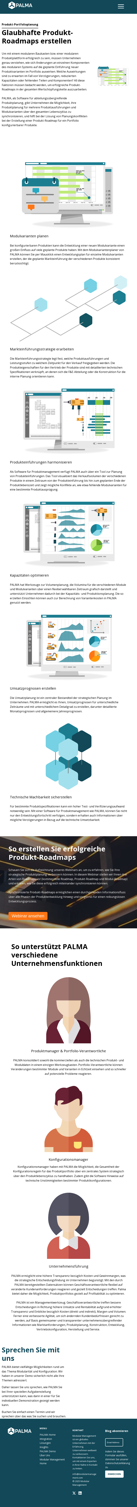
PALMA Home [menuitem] (48, 1434)
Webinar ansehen (28, 916)
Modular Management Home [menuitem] (52, 1460)
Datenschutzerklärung (117, 1463)
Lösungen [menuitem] (45, 1442)
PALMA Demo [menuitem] (48, 1450)
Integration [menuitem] (46, 1438)
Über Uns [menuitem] (45, 1454)
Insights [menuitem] (44, 1446)
